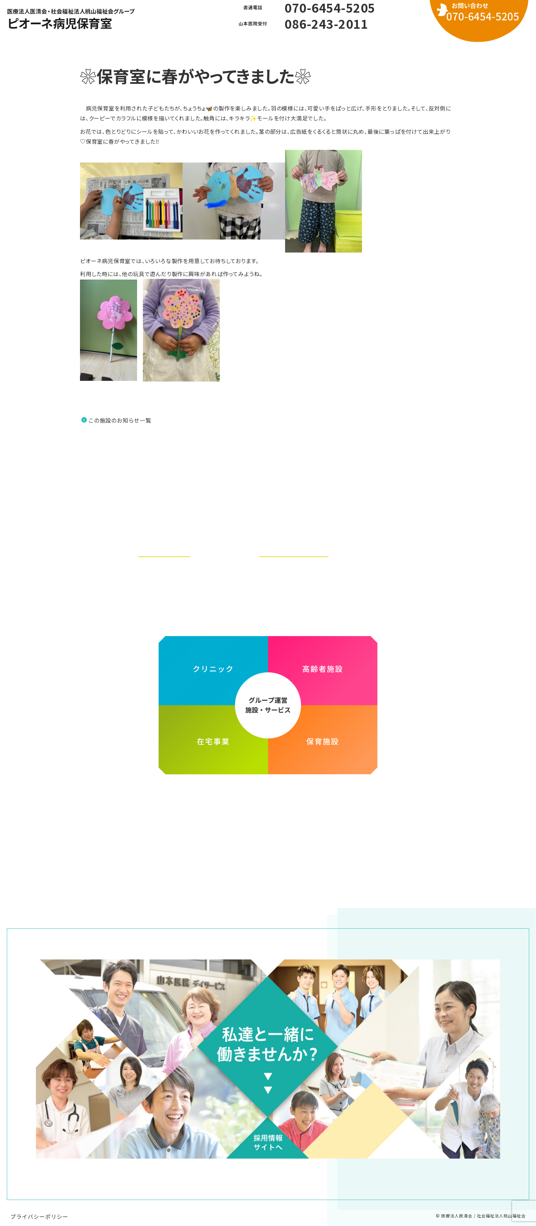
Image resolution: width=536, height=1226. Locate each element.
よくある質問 (246, 44)
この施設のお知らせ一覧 (119, 420)
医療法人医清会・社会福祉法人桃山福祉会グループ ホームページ (268, 793)
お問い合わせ (339, 44)
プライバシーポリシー (39, 1209)
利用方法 (292, 44)
